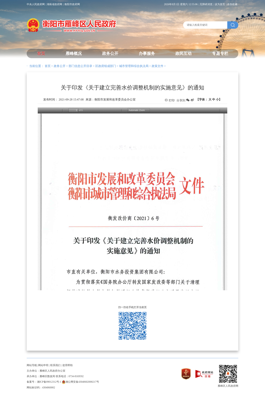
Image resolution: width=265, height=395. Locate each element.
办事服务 (147, 53)
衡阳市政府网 (72, 4)
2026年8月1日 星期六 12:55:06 (181, 4)
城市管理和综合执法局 (134, 66)
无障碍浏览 (206, 4)
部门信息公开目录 (80, 66)
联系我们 (55, 365)
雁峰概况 (74, 53)
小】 (219, 99)
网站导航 (32, 365)
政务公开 (110, 53)
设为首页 (220, 4)
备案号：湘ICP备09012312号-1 (44, 381)
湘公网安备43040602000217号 (80, 381)
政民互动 (183, 53)
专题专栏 (220, 53)
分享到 (180, 100)
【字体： (209, 99)
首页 (41, 53)
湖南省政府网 (54, 4)
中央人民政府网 (36, 4)
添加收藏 (232, 4)
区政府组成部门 (105, 66)
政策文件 (157, 66)
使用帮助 (67, 365)
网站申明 (43, 365)
